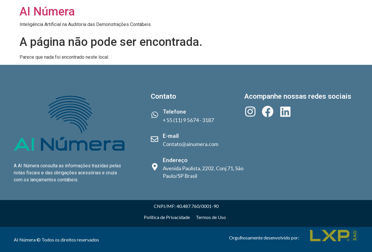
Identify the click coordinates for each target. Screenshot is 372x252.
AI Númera (47, 11)
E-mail (171, 135)
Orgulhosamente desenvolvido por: (264, 237)
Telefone (174, 111)
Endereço (175, 160)
